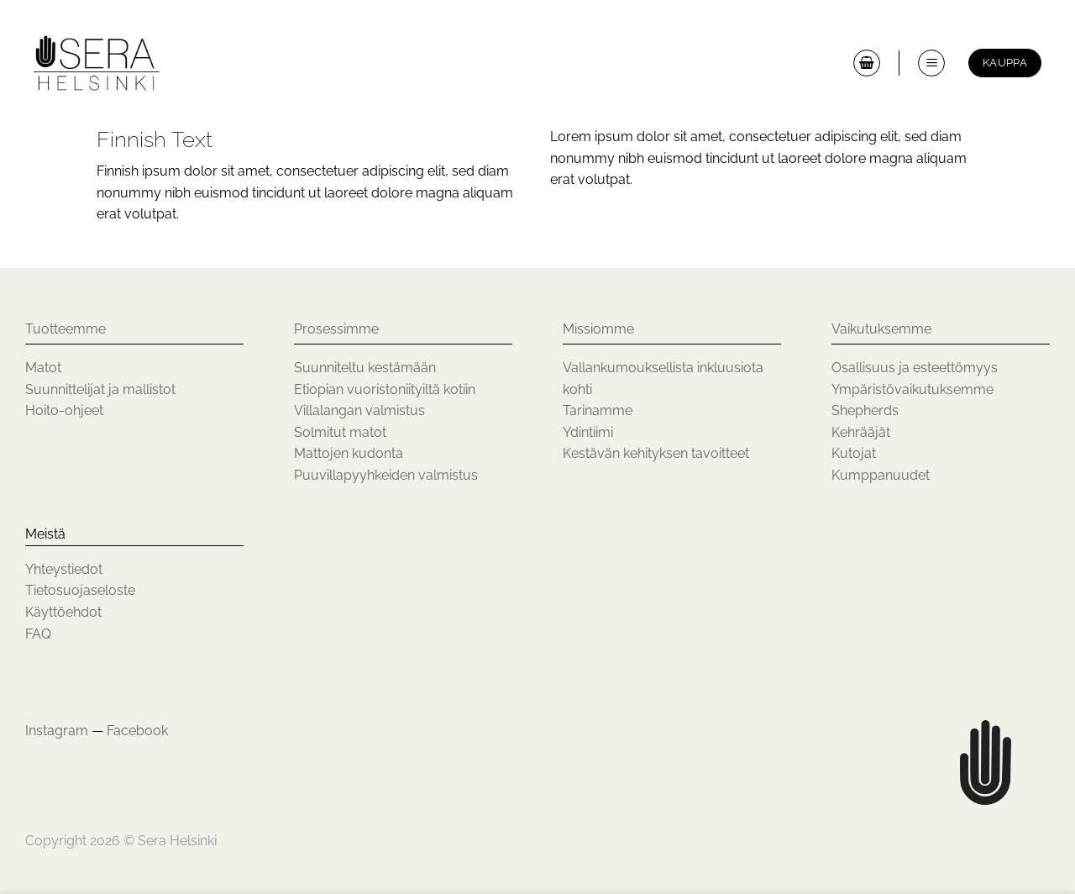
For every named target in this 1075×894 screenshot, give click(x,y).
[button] (866, 63)
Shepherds (865, 410)
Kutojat (853, 453)
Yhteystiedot (63, 569)
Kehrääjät (860, 432)
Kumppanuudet (880, 475)
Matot (43, 368)
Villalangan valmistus (359, 410)
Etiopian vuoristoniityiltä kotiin (384, 389)
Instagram (56, 731)
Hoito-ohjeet (64, 410)
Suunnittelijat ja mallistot (100, 389)
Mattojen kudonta (348, 453)
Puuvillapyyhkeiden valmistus (386, 475)
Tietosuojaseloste (80, 590)
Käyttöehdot (63, 612)
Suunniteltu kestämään (365, 368)
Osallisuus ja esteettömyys (916, 368)
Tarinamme (597, 410)
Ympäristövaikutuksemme (912, 389)
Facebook (137, 731)
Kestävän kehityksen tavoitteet (656, 453)
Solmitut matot (340, 432)
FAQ (38, 634)
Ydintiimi (588, 432)
